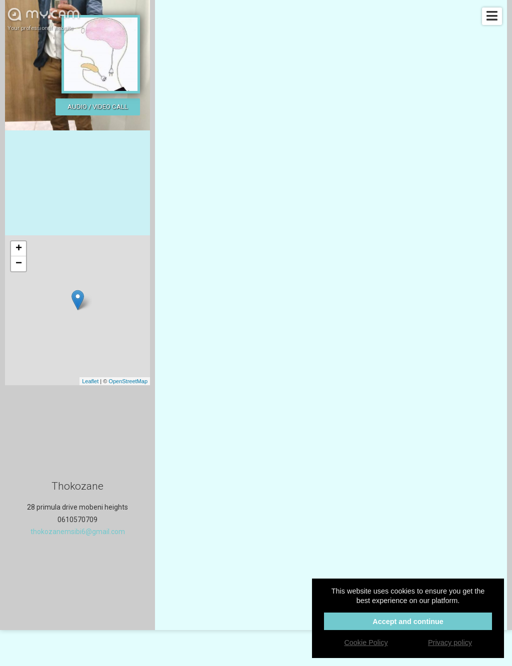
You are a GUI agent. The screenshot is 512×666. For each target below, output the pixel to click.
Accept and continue (408, 622)
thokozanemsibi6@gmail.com (77, 532)
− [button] (19, 263)
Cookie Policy (366, 643)
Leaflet (90, 381)
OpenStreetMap (128, 381)
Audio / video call (98, 106)
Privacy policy (450, 643)
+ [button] (19, 248)
